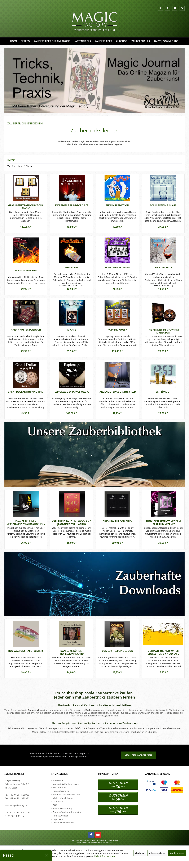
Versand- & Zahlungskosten (66, 784)
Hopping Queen (117, 329)
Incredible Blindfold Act (71, 205)
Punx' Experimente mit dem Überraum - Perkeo (163, 523)
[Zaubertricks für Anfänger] (52, 41)
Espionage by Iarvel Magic (71, 391)
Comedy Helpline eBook (117, 651)
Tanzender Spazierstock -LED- (117, 391)
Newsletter (58, 780)
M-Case (71, 329)
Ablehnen (140, 853)
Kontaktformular (61, 791)
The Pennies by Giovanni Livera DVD (163, 331)
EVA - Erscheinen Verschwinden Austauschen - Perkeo (26, 523)
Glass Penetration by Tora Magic (26, 207)
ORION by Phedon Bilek (117, 521)
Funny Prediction (117, 205)
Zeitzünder (163, 391)
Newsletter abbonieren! (138, 755)
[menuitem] (182, 8)
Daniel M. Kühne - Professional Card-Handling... (71, 652)
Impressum (58, 819)
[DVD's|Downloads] (166, 41)
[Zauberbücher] (140, 41)
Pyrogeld (71, 267)
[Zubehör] (121, 41)
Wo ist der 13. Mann (117, 267)
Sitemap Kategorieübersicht (66, 794)
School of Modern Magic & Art (94, 80)
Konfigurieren (177, 853)
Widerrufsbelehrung (63, 798)
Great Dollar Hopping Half (26, 391)
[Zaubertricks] (103, 41)
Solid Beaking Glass (163, 205)
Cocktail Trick (163, 267)
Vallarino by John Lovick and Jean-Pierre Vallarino (71, 523)
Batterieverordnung (62, 808)
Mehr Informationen (104, 856)
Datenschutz (59, 801)
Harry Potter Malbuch (26, 329)
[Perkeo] (25, 41)
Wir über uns (59, 787)
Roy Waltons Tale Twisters (26, 651)
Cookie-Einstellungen (63, 822)
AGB (55, 805)
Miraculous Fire (26, 270)
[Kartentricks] (82, 41)
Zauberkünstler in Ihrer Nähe (67, 812)
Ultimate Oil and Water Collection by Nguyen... (163, 652)
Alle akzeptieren (157, 853)
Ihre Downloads (60, 815)
